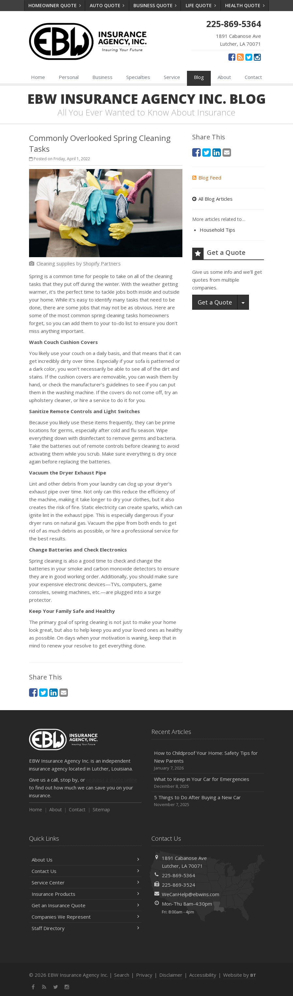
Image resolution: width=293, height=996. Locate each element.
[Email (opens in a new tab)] (63, 692)
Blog (199, 77)
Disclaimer (170, 975)
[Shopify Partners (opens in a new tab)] (102, 263)
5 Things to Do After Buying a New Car (207, 801)
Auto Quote (107, 5)
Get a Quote (215, 302)
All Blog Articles (212, 198)
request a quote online (111, 779)
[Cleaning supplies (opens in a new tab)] (56, 263)
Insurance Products (85, 894)
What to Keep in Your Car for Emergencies (207, 783)
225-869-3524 (178, 884)
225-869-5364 (178, 875)
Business (102, 77)
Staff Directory (85, 928)
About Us (85, 859)
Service (172, 77)
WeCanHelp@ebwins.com (190, 894)
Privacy (144, 975)
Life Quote (201, 5)
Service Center (85, 882)
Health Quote (245, 5)
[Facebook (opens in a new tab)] (231, 56)
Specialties (138, 77)
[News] (240, 56)
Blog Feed (206, 177)
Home (38, 77)
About (224, 77)
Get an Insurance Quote (85, 905)
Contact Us (85, 871)
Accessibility (202, 975)
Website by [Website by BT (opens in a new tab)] (239, 975)
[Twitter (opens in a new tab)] (248, 56)
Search (121, 975)
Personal (69, 77)
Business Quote (155, 5)
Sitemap (101, 809)
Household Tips (217, 229)
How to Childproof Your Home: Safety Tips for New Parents (207, 760)
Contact (253, 77)
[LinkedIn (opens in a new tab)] (53, 692)
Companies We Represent (85, 916)
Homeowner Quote (54, 5)
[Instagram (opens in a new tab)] (257, 56)
